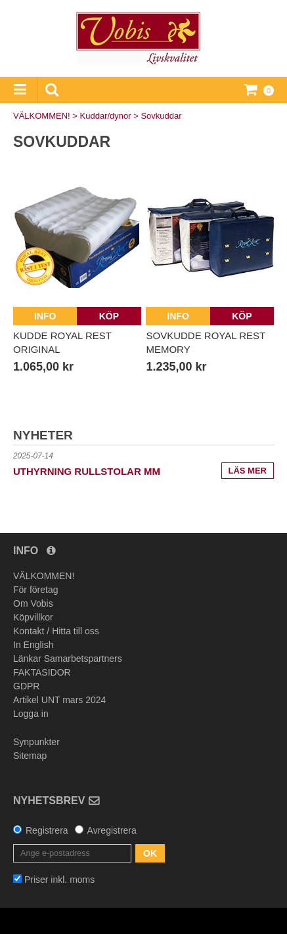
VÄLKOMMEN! (41, 116)
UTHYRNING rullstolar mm (86, 471)
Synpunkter (36, 742)
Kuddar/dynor (105, 116)
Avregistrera (112, 830)
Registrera (47, 830)
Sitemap (30, 755)
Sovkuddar (161, 116)
